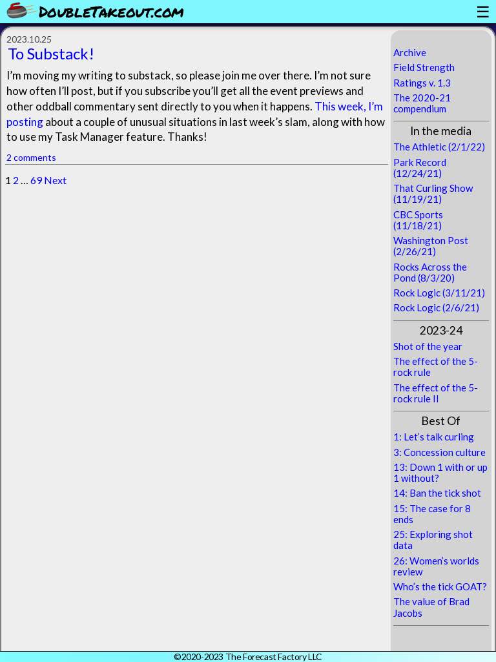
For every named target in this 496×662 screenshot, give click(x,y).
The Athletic (419, 146)
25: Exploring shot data (433, 539)
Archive (409, 52)
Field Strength (424, 67)
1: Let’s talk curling (433, 436)
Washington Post (430, 240)
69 (36, 180)
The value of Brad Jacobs (431, 606)
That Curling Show (433, 188)
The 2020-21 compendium (422, 103)
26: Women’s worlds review (436, 566)
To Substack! (51, 53)
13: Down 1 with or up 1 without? (440, 472)
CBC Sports (418, 214)
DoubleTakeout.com (111, 11)
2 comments (31, 157)
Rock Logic (416, 292)
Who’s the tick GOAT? (440, 586)
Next (55, 180)
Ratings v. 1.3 (422, 82)
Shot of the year (427, 346)
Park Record (419, 162)
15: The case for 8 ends (432, 513)
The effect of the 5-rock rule (435, 366)
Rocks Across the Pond (430, 272)
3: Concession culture (439, 452)
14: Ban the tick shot (437, 493)
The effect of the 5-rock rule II (435, 393)
